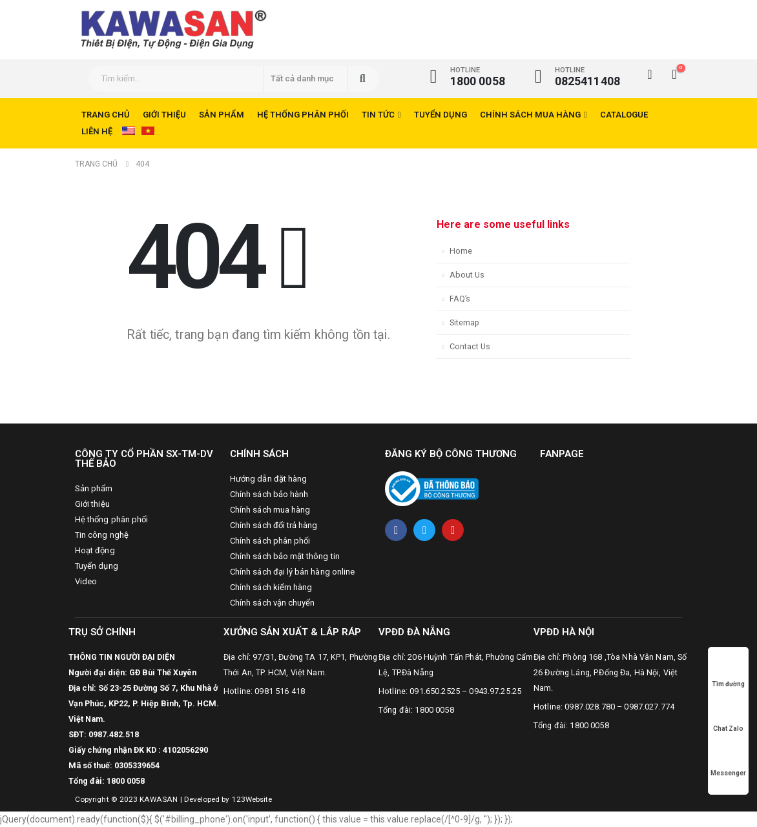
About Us (467, 275)
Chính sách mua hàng (530, 114)
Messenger (728, 761)
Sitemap (464, 322)
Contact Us (470, 346)
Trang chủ (105, 114)
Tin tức (378, 114)
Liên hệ (96, 131)
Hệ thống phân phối (303, 114)
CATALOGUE (624, 114)
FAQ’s (460, 298)
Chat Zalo (728, 716)
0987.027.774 (649, 706)
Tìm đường (728, 672)
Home (461, 251)
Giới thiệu (164, 114)
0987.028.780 (590, 706)
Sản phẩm (221, 114)
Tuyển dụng (440, 114)
